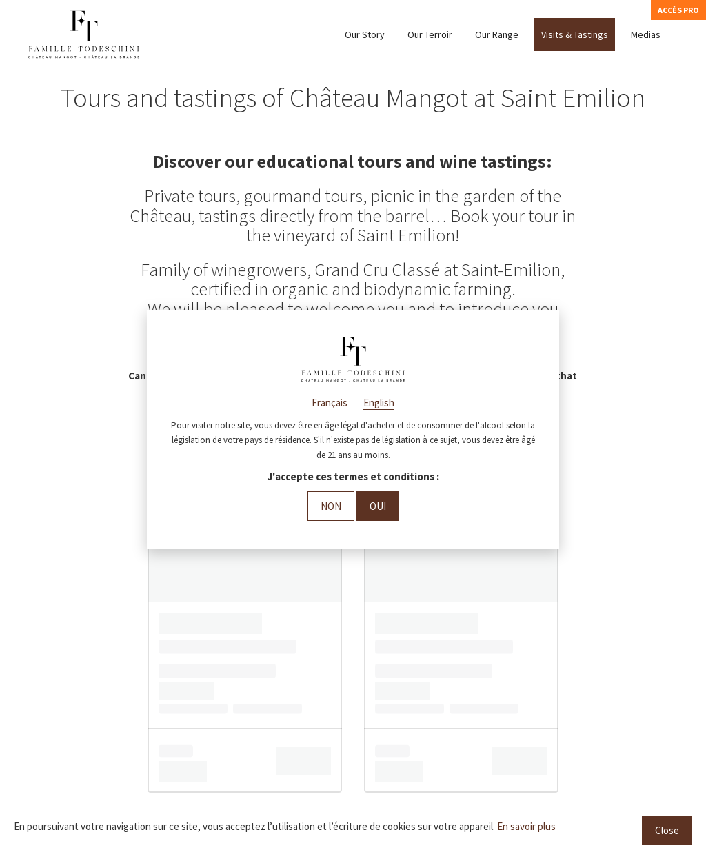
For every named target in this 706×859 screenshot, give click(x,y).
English (378, 402)
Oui (378, 506)
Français (329, 402)
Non (331, 506)
